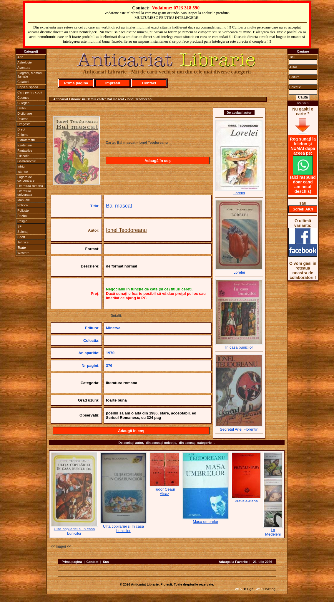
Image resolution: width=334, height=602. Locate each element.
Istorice (22, 171)
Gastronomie (26, 161)
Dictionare (24, 113)
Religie (22, 221)
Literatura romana (30, 186)
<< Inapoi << (61, 546)
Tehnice (23, 242)
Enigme (22, 134)
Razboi (22, 216)
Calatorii (23, 81)
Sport (21, 237)
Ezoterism (24, 145)
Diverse (22, 119)
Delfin (21, 108)
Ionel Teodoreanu (126, 230)
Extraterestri (26, 140)
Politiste (23, 210)
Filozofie (23, 156)
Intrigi (21, 166)
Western (23, 253)
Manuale (23, 200)
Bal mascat (119, 206)
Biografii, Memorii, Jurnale (30, 74)
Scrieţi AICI (303, 209)
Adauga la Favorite (233, 561)
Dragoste (24, 124)
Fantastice (24, 150)
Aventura (23, 67)
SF (19, 226)
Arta (20, 57)
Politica (22, 205)
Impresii (112, 83)
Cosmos (23, 97)
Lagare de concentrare (25, 178)
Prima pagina (72, 561)
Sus (106, 561)
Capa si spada (27, 87)
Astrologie (24, 62)
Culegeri (23, 103)
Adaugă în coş (157, 160)
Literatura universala (24, 192)
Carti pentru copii (29, 92)
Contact (149, 83)
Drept (21, 129)
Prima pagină (76, 83)
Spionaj (22, 231)
